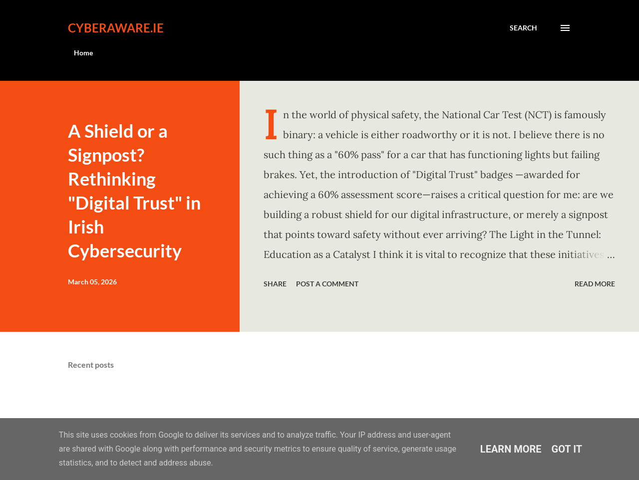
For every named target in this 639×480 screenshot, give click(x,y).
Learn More (511, 449)
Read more (595, 283)
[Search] (523, 28)
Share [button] (275, 283)
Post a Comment (327, 283)
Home (83, 52)
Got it (567, 449)
